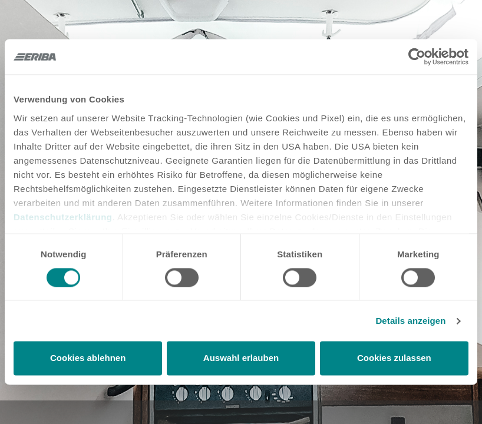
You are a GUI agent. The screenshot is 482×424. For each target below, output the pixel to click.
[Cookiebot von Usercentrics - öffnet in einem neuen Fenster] (416, 56)
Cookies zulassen (394, 358)
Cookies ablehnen (88, 358)
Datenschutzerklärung (63, 217)
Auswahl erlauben (241, 358)
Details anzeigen (410, 321)
